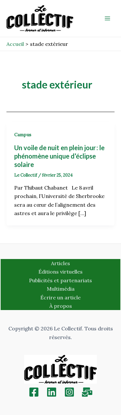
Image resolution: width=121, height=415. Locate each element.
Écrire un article (60, 297)
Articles (60, 263)
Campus (22, 135)
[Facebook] (34, 392)
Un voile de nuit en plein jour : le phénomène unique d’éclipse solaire (59, 156)
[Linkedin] (51, 392)
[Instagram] (69, 392)
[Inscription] (87, 392)
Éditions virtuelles (60, 271)
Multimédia (61, 288)
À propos (60, 306)
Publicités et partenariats (60, 280)
